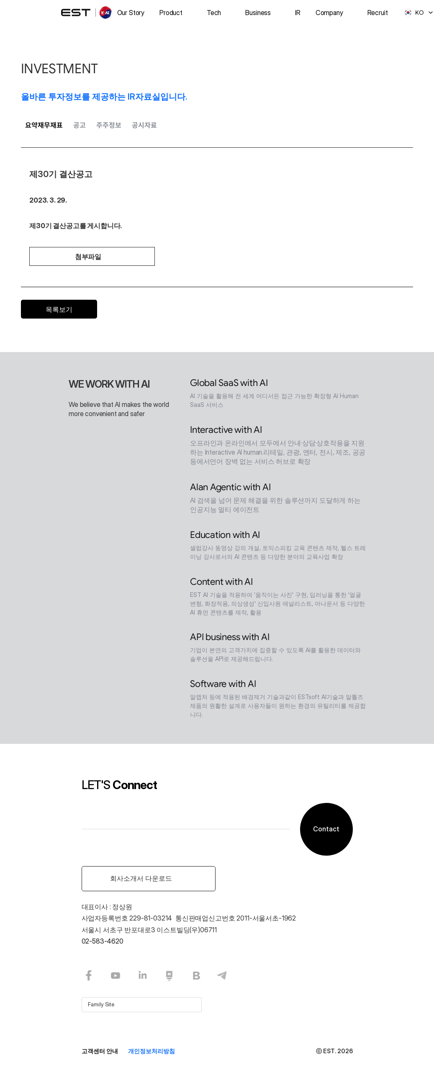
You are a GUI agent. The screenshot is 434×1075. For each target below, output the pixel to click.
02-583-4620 (102, 941)
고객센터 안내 (100, 1050)
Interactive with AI (226, 431)
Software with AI (223, 685)
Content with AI (221, 583)
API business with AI (230, 638)
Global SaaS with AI (229, 384)
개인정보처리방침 (151, 1050)
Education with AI (225, 536)
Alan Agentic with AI (230, 488)
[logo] (87, 12)
